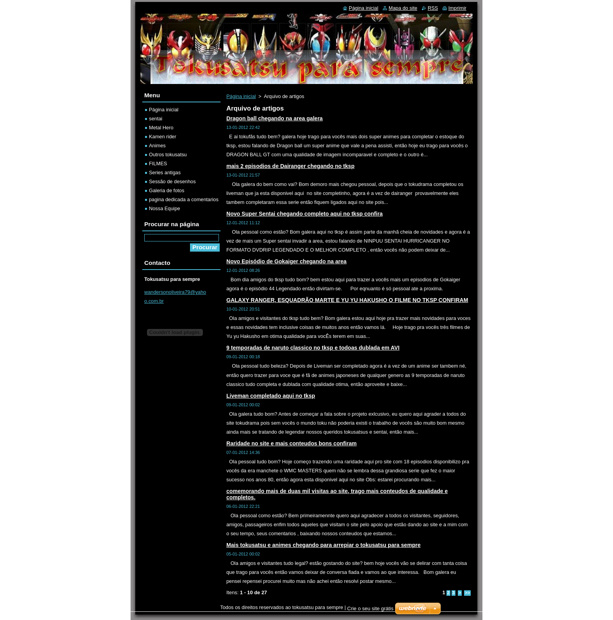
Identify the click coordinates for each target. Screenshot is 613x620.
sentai (155, 118)
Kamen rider (162, 136)
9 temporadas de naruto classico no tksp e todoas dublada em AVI (313, 348)
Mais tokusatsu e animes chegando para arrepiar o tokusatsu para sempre (323, 545)
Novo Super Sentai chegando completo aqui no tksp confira (304, 214)
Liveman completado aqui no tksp (270, 396)
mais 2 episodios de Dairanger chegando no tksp (290, 166)
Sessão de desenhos (172, 181)
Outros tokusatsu (168, 154)
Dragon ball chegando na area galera (274, 118)
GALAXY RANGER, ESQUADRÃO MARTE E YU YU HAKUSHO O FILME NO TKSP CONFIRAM (347, 300)
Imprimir (457, 8)
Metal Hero (161, 127)
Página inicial (241, 96)
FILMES (158, 163)
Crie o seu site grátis (370, 608)
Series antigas (165, 172)
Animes (157, 145)
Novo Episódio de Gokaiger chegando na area (286, 261)
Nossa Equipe (164, 208)
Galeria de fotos (166, 190)
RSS (433, 8)
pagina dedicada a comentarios (184, 199)
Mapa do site (403, 8)
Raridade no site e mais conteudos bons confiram (291, 443)
